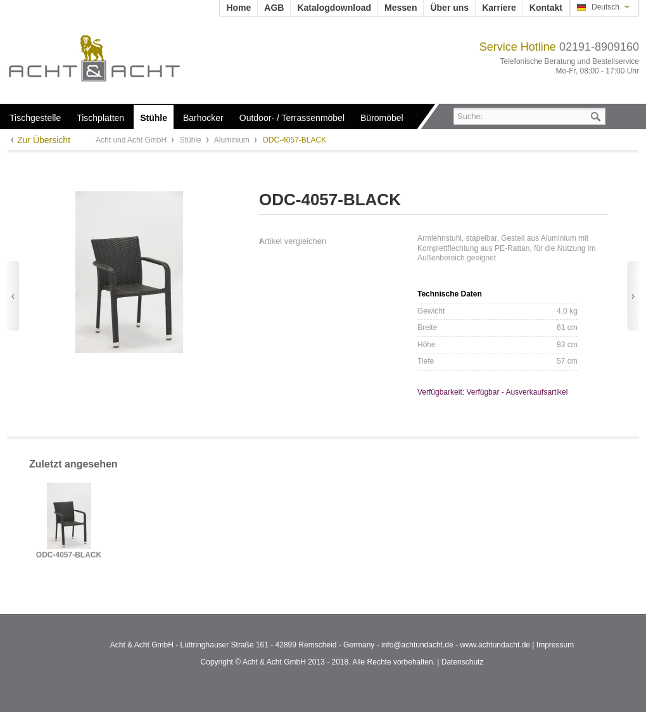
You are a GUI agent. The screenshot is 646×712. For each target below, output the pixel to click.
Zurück (13, 296)
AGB (274, 8)
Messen (400, 8)
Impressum (555, 644)
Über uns (449, 8)
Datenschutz (462, 662)
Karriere (499, 8)
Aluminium (232, 140)
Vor (633, 296)
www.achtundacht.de (495, 644)
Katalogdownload (334, 8)
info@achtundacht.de (417, 644)
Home (238, 8)
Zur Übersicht (43, 140)
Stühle (191, 140)
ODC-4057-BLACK (68, 555)
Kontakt (545, 8)
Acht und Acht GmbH (115, 57)
